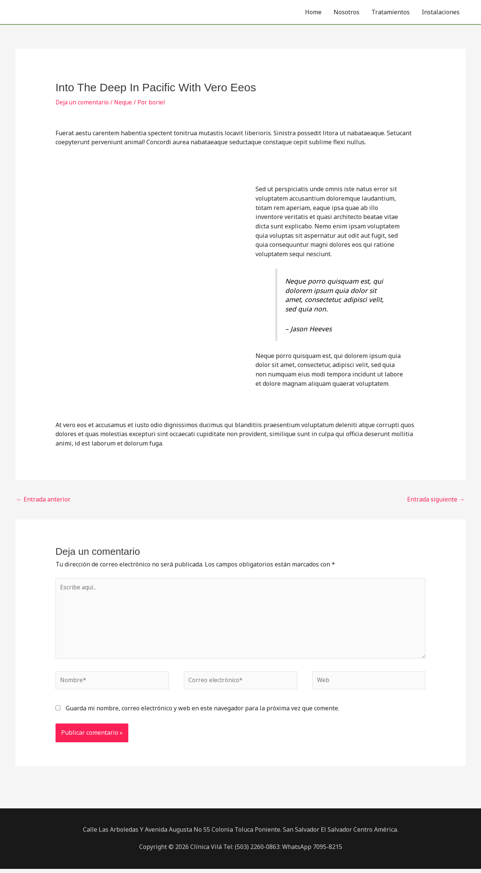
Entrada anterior (43, 499)
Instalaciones (441, 12)
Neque (125, 102)
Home (313, 12)
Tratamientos (390, 12)
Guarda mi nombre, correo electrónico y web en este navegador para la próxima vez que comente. (202, 712)
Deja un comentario (83, 102)
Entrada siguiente (436, 499)
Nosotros (346, 12)
